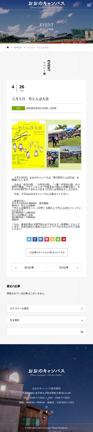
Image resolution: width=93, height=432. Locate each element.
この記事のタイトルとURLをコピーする (46, 252)
